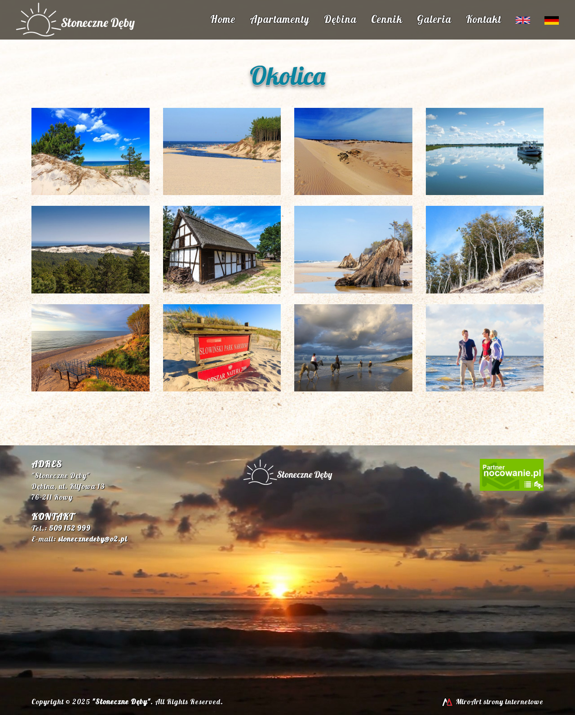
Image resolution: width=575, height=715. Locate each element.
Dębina (340, 19)
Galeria (434, 19)
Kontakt (483, 19)
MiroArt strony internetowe (492, 701)
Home (222, 19)
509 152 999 (69, 528)
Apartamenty (280, 19)
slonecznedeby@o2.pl (92, 538)
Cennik (386, 19)
